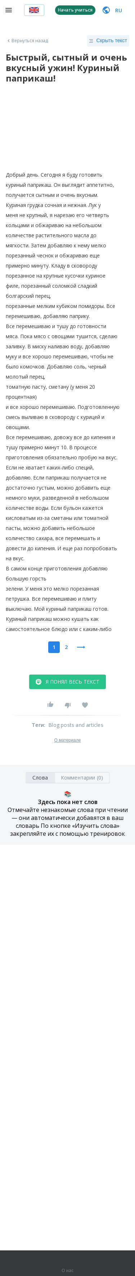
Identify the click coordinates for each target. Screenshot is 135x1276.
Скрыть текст (108, 40)
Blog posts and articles (75, 724)
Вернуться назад (27, 41)
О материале (67, 740)
